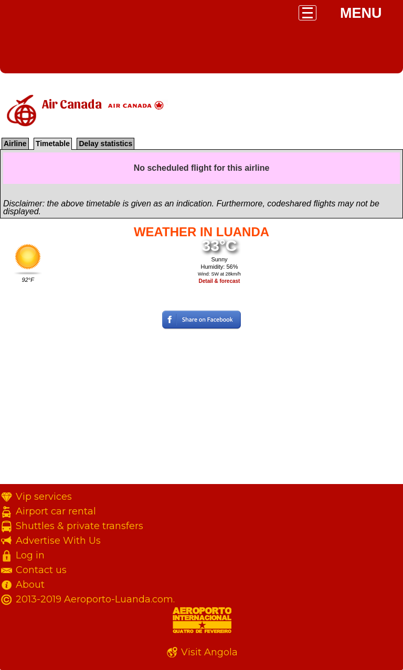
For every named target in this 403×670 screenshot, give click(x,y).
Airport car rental (56, 511)
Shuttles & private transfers (79, 526)
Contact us (41, 570)
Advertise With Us (58, 540)
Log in (30, 555)
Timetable (53, 143)
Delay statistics (105, 143)
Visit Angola (209, 652)
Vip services (44, 496)
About (30, 584)
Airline (15, 143)
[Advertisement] (201, 410)
